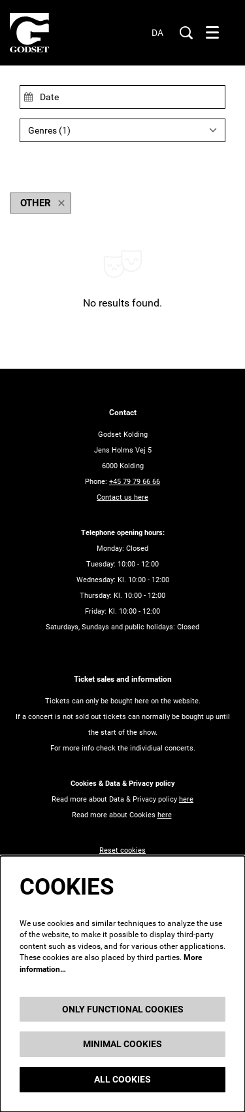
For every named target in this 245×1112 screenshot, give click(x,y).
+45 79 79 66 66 (134, 481)
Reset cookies (122, 850)
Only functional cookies (123, 1009)
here (186, 799)
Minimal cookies (122, 1044)
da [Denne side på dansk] (157, 32)
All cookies (122, 1079)
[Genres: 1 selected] (122, 130)
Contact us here (122, 497)
